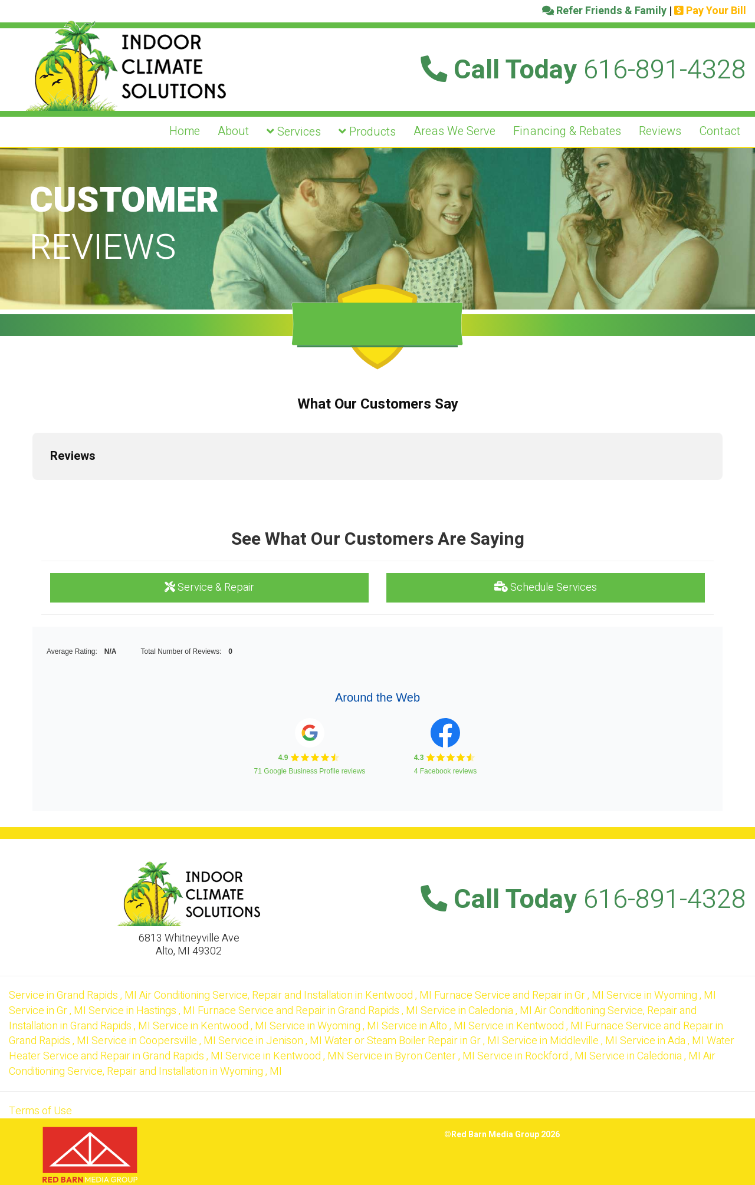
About (233, 131)
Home (184, 131)
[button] (32, 491)
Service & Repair (209, 587)
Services (294, 131)
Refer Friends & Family (604, 11)
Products (367, 131)
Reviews (660, 131)
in (74, 995)
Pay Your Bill (710, 11)
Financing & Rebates (567, 131)
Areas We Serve (454, 131)
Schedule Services (545, 587)
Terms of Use (40, 1111)
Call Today (583, 70)
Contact (719, 131)
